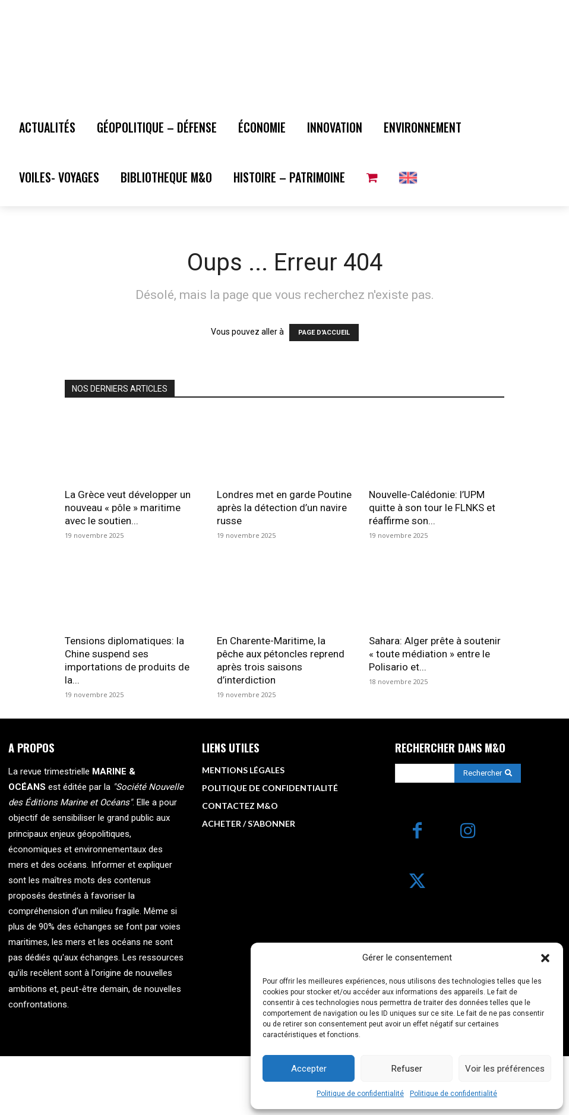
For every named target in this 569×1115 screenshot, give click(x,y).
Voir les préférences (505, 1068)
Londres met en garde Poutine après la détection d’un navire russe (284, 567)
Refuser (406, 1068)
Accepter (309, 1068)
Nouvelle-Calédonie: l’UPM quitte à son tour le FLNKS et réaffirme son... (432, 567)
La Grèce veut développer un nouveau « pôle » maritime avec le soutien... (128, 567)
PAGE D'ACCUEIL (324, 392)
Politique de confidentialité (360, 1093)
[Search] (487, 832)
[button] (545, 958)
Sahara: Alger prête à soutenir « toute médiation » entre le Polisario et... (435, 713)
